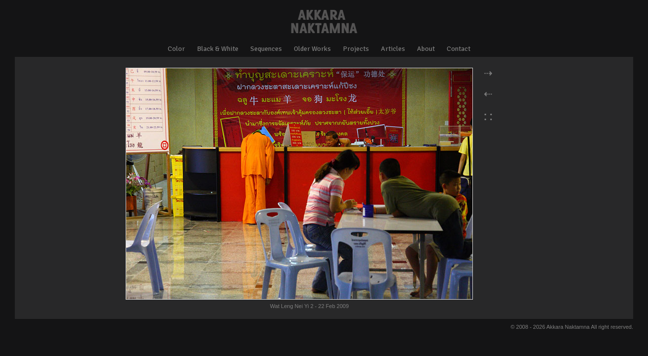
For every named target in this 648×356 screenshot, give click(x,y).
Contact (458, 48)
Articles (393, 48)
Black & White (217, 48)
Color (176, 48)
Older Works (312, 48)
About (426, 48)
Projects (356, 48)
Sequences (266, 48)
